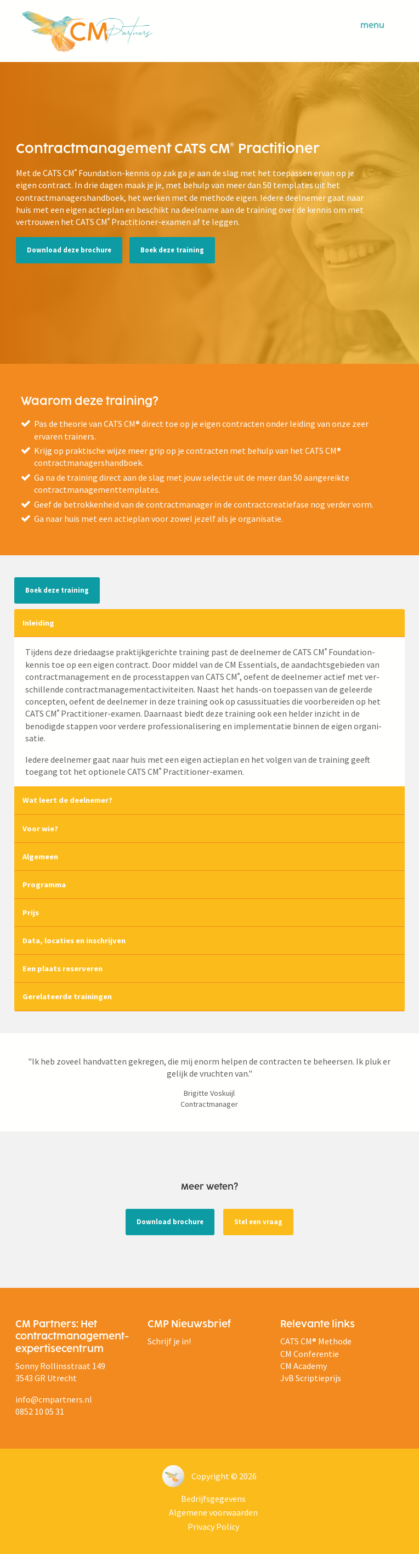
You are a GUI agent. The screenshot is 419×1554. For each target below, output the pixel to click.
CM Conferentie (309, 1353)
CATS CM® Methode (316, 1341)
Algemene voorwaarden (213, 1512)
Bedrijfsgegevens (213, 1498)
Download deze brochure (69, 249)
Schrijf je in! (169, 1341)
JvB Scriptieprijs (310, 1377)
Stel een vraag (258, 1221)
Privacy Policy (213, 1526)
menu (378, 26)
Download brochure (170, 1221)
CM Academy (303, 1365)
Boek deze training (172, 249)
